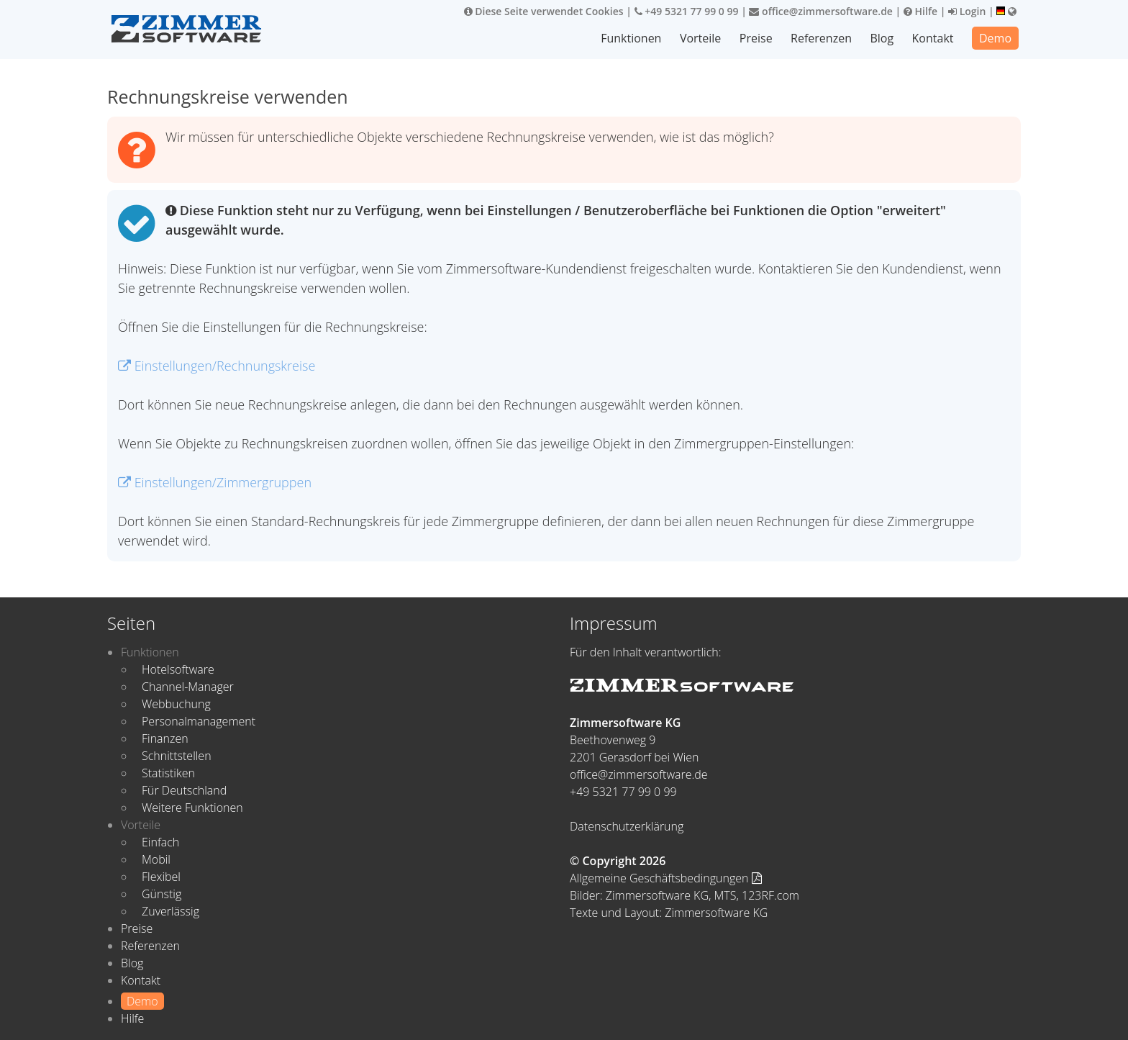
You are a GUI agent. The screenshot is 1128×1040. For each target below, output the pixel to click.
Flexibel (161, 877)
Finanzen (165, 738)
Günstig (161, 894)
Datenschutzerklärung (626, 826)
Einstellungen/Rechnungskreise (216, 365)
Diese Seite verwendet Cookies (544, 11)
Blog (881, 38)
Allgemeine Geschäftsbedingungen (666, 878)
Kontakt (933, 38)
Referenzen (821, 38)
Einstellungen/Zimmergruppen (214, 482)
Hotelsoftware (178, 669)
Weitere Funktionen (192, 807)
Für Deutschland (184, 790)
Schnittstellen (177, 756)
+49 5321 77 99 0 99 (686, 11)
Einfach (160, 842)
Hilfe (920, 11)
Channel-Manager (188, 687)
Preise (756, 38)
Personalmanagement (198, 721)
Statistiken (168, 773)
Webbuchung (176, 704)
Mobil (156, 859)
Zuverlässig (170, 911)
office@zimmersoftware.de (820, 11)
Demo (995, 38)
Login (967, 11)
